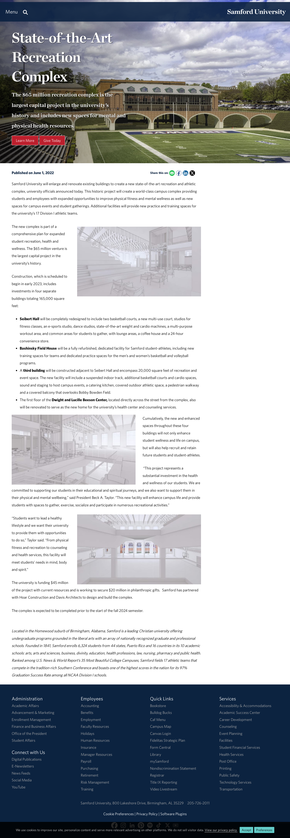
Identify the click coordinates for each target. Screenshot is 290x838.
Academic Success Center (239, 712)
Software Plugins (173, 813)
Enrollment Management (31, 719)
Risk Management (95, 782)
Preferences (264, 830)
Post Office (227, 761)
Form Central (160, 747)
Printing (225, 768)
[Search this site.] (25, 12)
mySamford (159, 761)
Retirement (89, 775)
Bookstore (158, 705)
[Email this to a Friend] (172, 173)
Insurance (88, 747)
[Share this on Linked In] (185, 173)
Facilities (225, 740)
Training (87, 789)
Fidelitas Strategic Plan (167, 740)
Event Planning (230, 733)
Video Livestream (163, 789)
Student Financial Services (239, 747)
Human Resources (95, 740)
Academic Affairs (25, 705)
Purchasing (89, 768)
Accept (246, 830)
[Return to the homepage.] (256, 15)
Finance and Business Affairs (34, 726)
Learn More (25, 140)
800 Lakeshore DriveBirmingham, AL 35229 (148, 803)
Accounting (90, 705)
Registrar (157, 775)
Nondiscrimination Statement (173, 768)
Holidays (87, 733)
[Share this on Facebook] (178, 173)
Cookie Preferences (118, 813)
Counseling (228, 726)
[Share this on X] (192, 173)
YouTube (18, 787)
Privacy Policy (147, 813)
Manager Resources (96, 754)
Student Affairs (23, 740)
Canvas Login (160, 733)
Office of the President (29, 733)
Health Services (231, 754)
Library (155, 754)
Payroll (86, 761)
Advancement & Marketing (33, 712)
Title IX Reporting (163, 782)
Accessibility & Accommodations (245, 705)
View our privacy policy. (221, 830)
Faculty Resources (95, 726)
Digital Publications (26, 759)
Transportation (230, 789)
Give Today (52, 140)
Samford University (96, 803)
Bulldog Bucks (161, 712)
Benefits (87, 712)
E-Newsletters (23, 766)
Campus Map (160, 726)
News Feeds (21, 773)
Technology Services (235, 782)
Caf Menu (158, 719)
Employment (91, 719)
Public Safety (229, 775)
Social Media (22, 780)
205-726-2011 (198, 803)
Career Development (235, 719)
